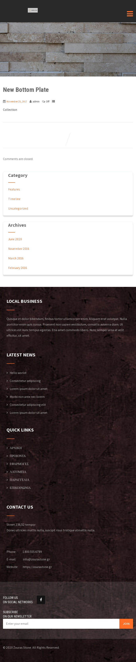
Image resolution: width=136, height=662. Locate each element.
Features (14, 189)
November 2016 (18, 249)
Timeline (14, 199)
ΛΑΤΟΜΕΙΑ (18, 472)
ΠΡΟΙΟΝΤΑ (18, 456)
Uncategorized (18, 208)
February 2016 (17, 268)
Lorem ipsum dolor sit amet (28, 389)
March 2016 (15, 258)
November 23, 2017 (17, 101)
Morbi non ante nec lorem (27, 397)
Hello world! (18, 373)
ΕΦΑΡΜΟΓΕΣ (19, 464)
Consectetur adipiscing (25, 381)
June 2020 (15, 239)
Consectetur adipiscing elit (28, 405)
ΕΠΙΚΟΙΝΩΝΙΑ (20, 488)
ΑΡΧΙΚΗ (16, 448)
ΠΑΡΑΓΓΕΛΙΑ (19, 480)
